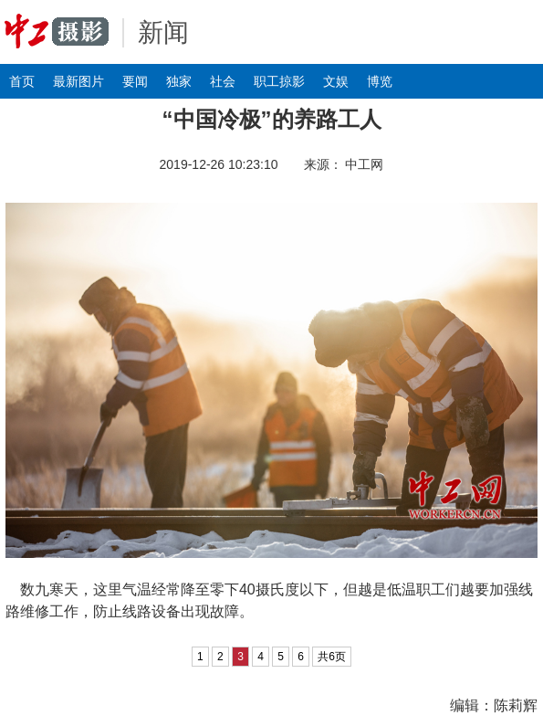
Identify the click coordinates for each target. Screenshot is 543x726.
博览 (379, 81)
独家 (179, 81)
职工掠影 (279, 81)
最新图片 (78, 81)
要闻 (135, 81)
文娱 (336, 81)
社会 (222, 81)
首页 (22, 81)
